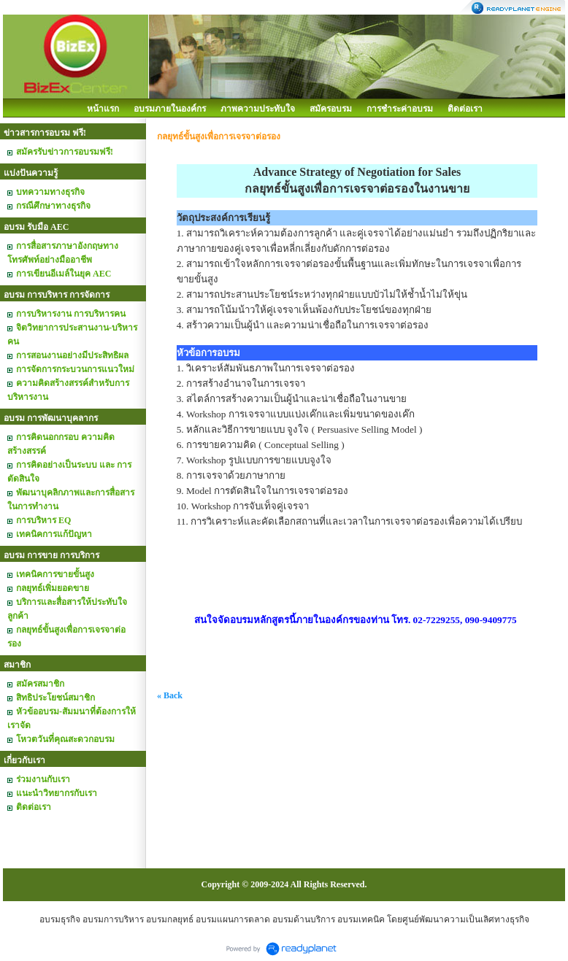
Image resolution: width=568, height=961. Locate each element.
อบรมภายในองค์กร (170, 109)
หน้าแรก (103, 109)
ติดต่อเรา (465, 109)
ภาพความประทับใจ (257, 109)
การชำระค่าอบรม (399, 109)
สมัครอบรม (331, 109)
